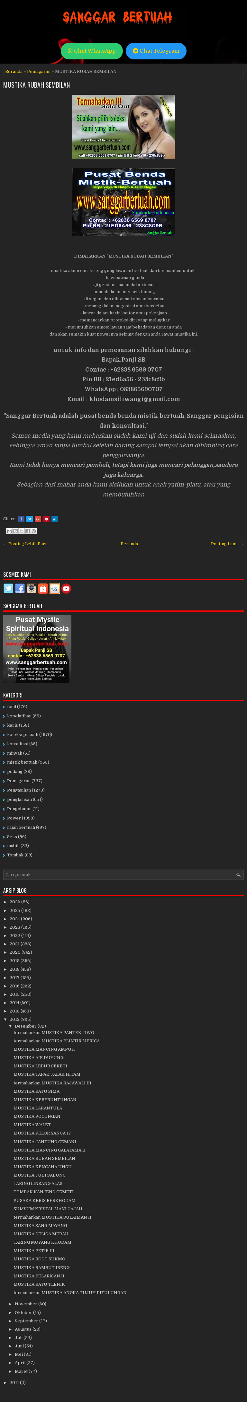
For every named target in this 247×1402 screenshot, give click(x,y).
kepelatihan (19, 716)
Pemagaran (38, 71)
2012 (15, 1019)
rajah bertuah (21, 827)
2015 (15, 994)
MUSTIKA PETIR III (34, 1250)
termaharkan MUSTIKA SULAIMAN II (52, 1217)
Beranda (14, 71)
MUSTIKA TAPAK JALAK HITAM (47, 1074)
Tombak (15, 855)
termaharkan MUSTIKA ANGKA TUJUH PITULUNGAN (70, 1292)
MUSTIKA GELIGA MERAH (41, 1233)
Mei (19, 1354)
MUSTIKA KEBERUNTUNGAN (45, 1099)
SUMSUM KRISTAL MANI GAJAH (48, 1208)
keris (12, 725)
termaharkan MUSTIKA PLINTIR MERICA (57, 1040)
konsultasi (17, 743)
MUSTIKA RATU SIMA (36, 1091)
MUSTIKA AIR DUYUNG (38, 1057)
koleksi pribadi (22, 734)
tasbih (13, 845)
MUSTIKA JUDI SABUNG (40, 1175)
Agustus (23, 1329)
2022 (15, 935)
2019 (15, 960)
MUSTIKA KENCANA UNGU (43, 1166)
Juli (19, 1337)
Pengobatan (19, 808)
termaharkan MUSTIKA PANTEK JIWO (54, 1032)
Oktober (24, 1312)
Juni (20, 1346)
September (27, 1321)
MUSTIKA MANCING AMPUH (44, 1049)
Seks (12, 836)
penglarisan (19, 799)
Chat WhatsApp (92, 51)
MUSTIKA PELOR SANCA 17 (42, 1133)
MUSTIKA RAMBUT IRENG (41, 1267)
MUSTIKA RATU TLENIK (39, 1284)
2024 (15, 918)
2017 (15, 977)
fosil (11, 706)
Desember (26, 1026)
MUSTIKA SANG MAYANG (40, 1225)
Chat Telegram (156, 51)
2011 (15, 1382)
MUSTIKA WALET (32, 1124)
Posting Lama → (227, 543)
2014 (15, 1002)
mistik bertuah (22, 762)
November (26, 1303)
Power (14, 818)
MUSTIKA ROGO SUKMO (39, 1259)
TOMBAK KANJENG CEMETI (44, 1191)
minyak (14, 753)
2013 (15, 1011)
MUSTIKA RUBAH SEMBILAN (36, 84)
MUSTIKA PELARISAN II (39, 1276)
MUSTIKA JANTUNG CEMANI (45, 1141)
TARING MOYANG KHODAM (42, 1242)
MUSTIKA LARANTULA (38, 1108)
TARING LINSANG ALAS (38, 1183)
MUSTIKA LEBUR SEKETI (40, 1066)
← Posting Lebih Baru (25, 543)
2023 (15, 927)
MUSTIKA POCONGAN (37, 1116)
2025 (15, 910)
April (20, 1362)
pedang (15, 771)
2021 (15, 944)
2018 (15, 969)
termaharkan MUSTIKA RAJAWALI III (52, 1083)
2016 (15, 986)
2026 (15, 901)
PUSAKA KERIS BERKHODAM (45, 1200)
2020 (16, 952)
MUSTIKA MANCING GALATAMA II (50, 1150)
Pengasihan (19, 790)
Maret (22, 1371)
